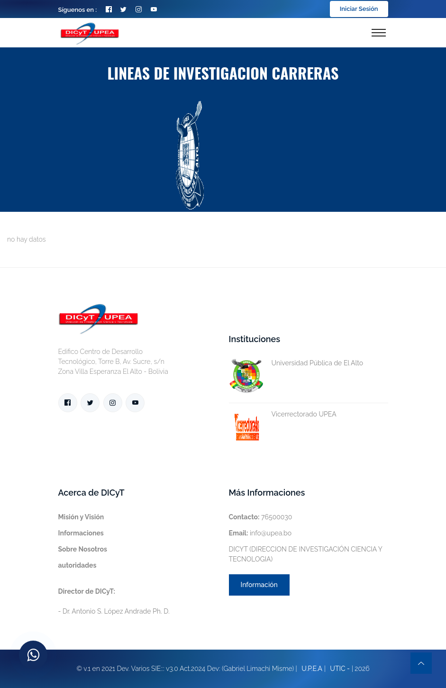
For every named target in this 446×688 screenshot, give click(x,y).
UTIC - (340, 668)
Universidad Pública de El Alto (296, 363)
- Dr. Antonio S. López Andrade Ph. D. (114, 601)
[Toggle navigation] (378, 32)
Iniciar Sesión (359, 8)
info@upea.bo (260, 533)
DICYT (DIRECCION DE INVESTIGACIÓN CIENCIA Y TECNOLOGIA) (305, 554)
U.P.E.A (311, 668)
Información (259, 584)
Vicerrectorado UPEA (283, 414)
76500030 (260, 517)
